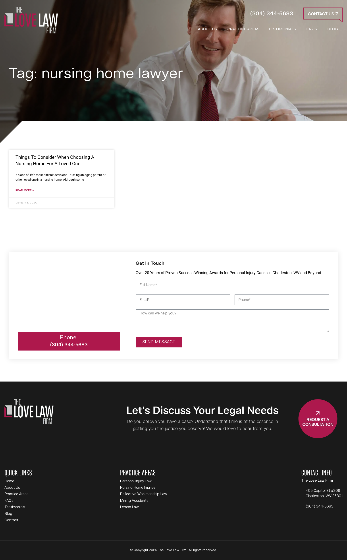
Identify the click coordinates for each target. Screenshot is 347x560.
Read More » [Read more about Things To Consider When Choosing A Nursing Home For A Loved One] (24, 190)
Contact (11, 520)
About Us (12, 487)
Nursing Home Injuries (138, 487)
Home (9, 481)
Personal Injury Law (136, 481)
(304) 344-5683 (271, 13)
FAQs (8, 500)
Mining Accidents (134, 500)
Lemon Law (129, 507)
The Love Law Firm (31, 20)
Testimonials (14, 507)
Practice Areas (16, 494)
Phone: (69, 337)
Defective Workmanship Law (143, 494)
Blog (8, 513)
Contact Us (323, 14)
